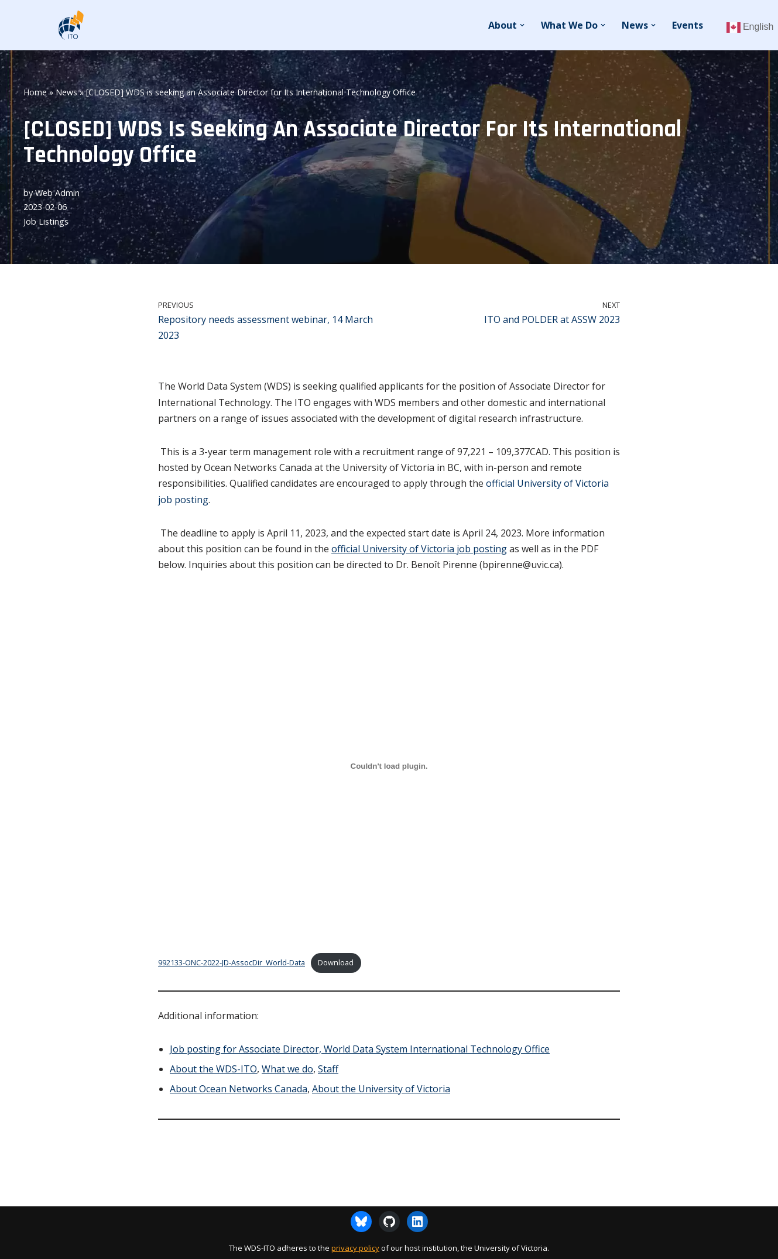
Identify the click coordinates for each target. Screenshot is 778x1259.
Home (35, 92)
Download (336, 962)
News (66, 92)
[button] (522, 25)
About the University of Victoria (381, 1088)
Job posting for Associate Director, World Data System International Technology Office (360, 1049)
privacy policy (355, 1248)
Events (687, 25)
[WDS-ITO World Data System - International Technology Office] (70, 25)
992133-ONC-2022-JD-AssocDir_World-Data (231, 962)
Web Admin (57, 192)
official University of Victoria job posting (419, 548)
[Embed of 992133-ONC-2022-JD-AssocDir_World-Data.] (389, 765)
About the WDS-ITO (213, 1068)
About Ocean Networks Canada (238, 1088)
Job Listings (45, 221)
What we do (287, 1068)
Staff (328, 1068)
